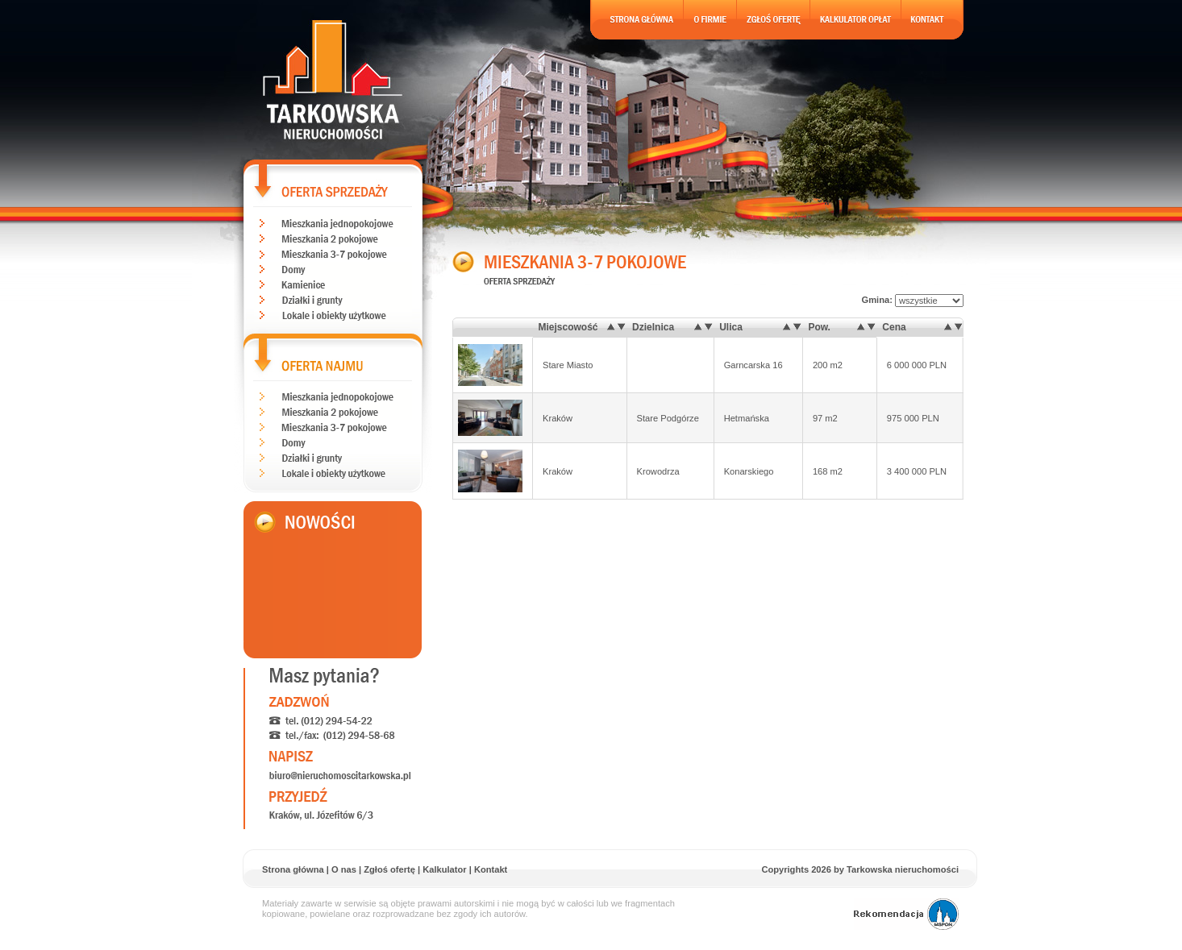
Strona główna (293, 869)
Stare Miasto (568, 365)
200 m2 (828, 365)
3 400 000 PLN (917, 471)
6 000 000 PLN (917, 365)
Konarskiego (749, 471)
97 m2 (825, 418)
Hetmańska (746, 418)
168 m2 (828, 471)
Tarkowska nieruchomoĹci (333, 79)
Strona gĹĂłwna (637, 19)
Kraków (557, 418)
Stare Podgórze (668, 418)
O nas (343, 869)
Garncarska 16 (753, 365)
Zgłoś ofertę (389, 869)
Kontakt (490, 869)
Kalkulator (444, 869)
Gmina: (912, 300)
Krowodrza (658, 471)
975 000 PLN (913, 418)
